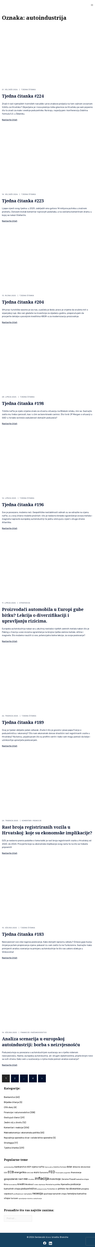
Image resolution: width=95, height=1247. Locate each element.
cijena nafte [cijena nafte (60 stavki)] (38, 1166)
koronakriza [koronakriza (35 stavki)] (13, 1184)
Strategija (24, 603)
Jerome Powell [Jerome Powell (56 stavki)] (68, 1178)
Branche (64, 1236)
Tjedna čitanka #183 (23, 934)
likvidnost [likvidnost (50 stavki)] (29, 1184)
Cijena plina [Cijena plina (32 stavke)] (49, 1167)
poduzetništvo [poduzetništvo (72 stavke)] (29, 1188)
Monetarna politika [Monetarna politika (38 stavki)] (53, 1184)
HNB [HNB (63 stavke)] (25, 1178)
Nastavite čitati (9, 119)
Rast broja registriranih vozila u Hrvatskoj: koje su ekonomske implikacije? (47, 829)
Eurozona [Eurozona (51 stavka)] (44, 1172)
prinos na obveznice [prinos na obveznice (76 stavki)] (69, 1188)
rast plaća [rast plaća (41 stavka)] (28, 1193)
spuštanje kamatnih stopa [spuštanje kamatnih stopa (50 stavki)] (55, 1193)
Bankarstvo (9, 1097)
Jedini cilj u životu (13, 1122)
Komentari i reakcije (31, 820)
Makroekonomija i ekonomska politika (22, 1132)
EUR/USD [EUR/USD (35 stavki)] (30, 1172)
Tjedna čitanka (28, 90)
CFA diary (8, 1107)
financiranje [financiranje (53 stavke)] (76, 1172)
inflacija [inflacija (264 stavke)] (42, 1178)
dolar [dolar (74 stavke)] (69, 1166)
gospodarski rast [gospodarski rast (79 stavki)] (13, 1178)
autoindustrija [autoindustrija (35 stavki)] (9, 1167)
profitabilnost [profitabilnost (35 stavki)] (18, 1193)
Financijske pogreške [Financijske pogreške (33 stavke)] (63, 1172)
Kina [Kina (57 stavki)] (6, 1184)
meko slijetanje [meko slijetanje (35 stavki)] (39, 1184)
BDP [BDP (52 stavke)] (29, 1166)
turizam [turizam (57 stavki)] (14, 1198)
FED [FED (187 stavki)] (52, 1171)
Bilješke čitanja (11, 1102)
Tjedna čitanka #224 (23, 96)
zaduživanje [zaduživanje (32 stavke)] (37, 1198)
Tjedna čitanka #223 (23, 200)
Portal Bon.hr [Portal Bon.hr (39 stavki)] (52, 1188)
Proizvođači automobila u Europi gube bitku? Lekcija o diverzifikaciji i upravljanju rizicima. (43, 615)
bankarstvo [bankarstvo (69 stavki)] (21, 1166)
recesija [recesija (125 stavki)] (37, 1193)
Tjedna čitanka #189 (23, 722)
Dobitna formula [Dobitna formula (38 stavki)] (59, 1167)
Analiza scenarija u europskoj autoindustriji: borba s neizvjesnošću (41, 1041)
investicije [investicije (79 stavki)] (55, 1178)
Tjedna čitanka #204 (23, 302)
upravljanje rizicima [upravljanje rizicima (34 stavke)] (26, 1198)
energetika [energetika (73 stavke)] (20, 1171)
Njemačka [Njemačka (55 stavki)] (65, 1184)
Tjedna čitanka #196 (23, 504)
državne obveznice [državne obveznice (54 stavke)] (81, 1166)
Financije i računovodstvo (33, 1032)
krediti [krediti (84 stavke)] (21, 1183)
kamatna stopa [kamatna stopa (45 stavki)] (82, 1179)
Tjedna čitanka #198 (23, 403)
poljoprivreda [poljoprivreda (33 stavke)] (42, 1188)
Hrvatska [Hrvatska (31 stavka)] (31, 1179)
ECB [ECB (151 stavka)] (11, 1171)
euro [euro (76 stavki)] (36, 1171)
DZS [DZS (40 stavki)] (5, 1172)
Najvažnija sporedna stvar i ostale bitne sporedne (28, 1137)
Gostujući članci (12, 1117)
